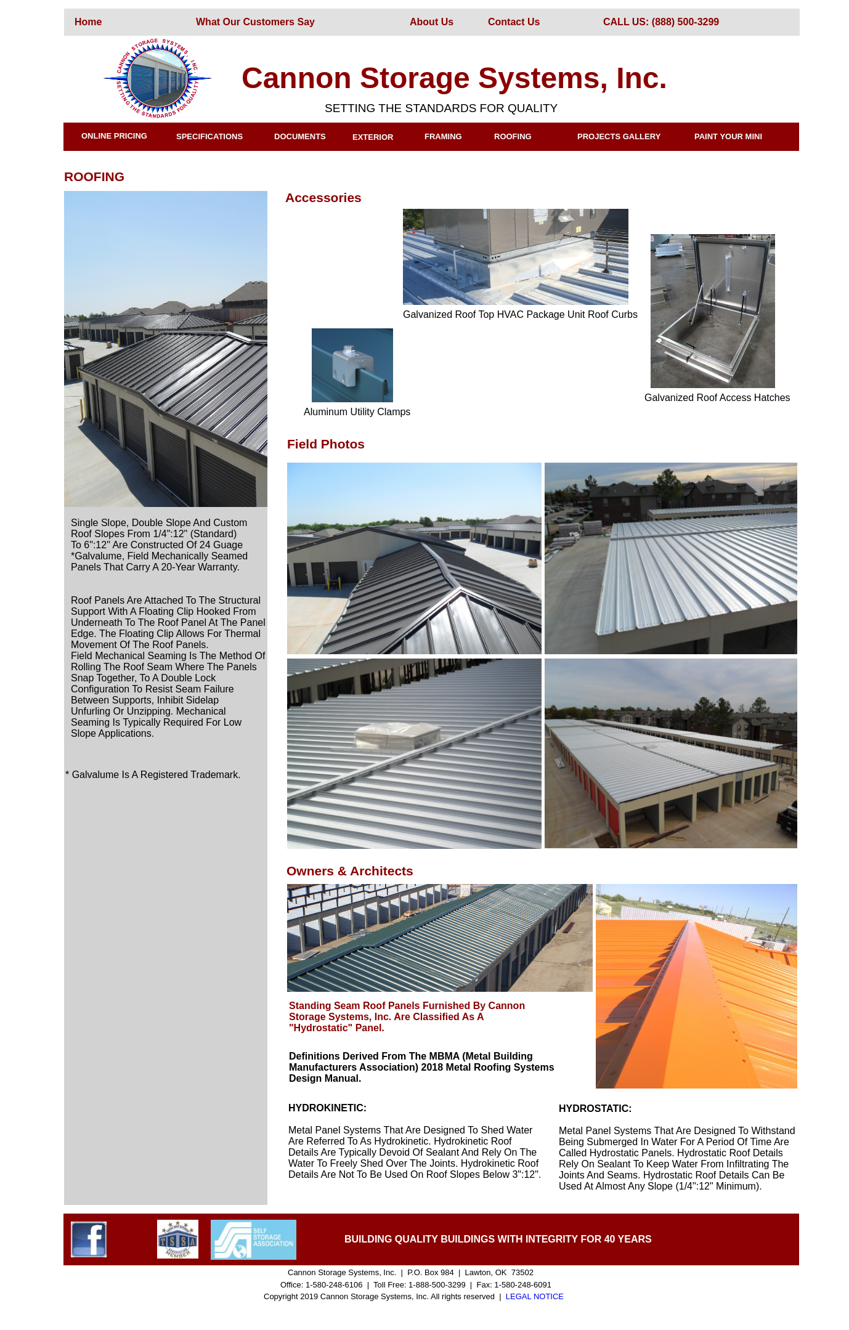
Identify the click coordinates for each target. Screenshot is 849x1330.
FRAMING (443, 136)
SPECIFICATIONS (209, 136)
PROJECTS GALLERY (618, 136)
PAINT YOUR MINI (728, 136)
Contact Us (514, 22)
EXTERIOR (372, 137)
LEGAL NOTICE (535, 1296)
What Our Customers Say (255, 22)
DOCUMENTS (300, 136)
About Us (431, 22)
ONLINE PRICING (114, 135)
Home (88, 22)
